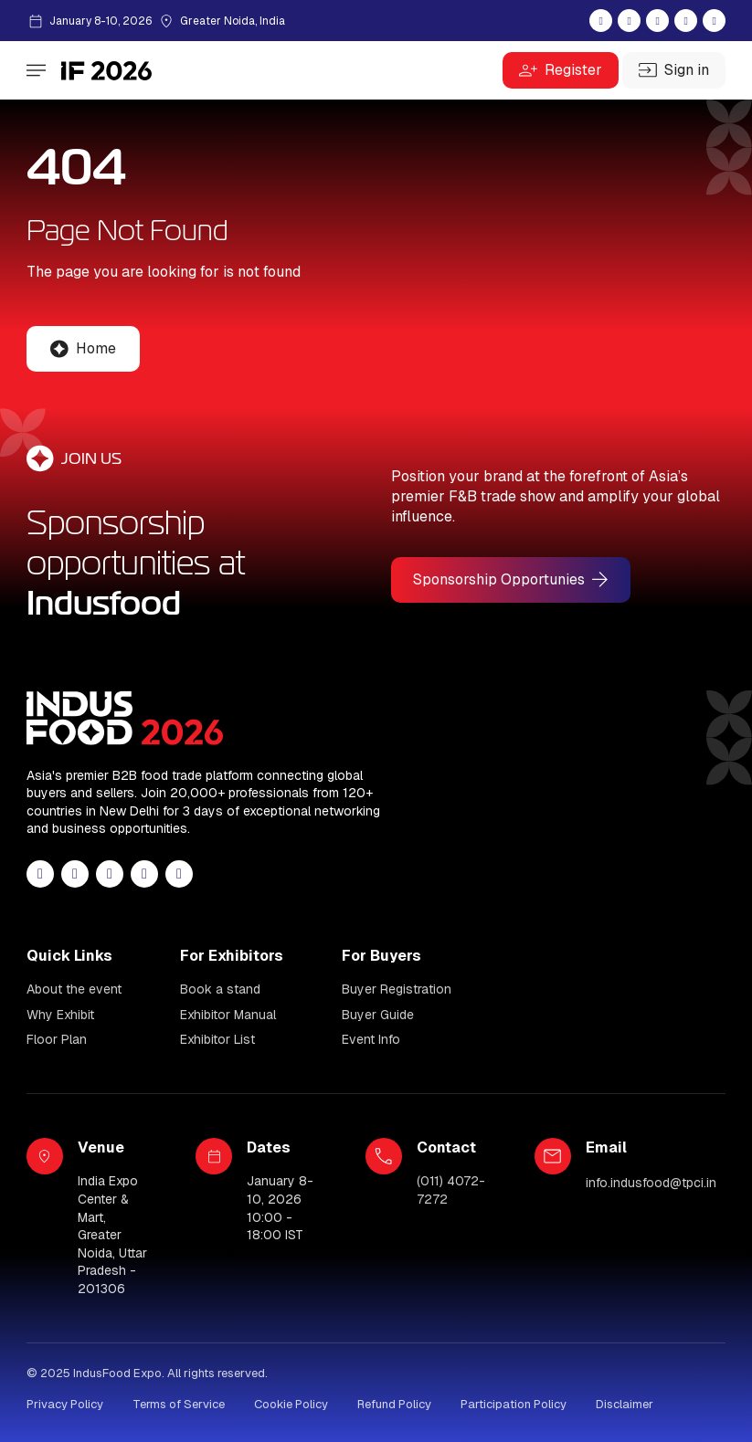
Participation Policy (514, 1404)
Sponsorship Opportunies (499, 579)
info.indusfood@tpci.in (651, 1182)
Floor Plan (56, 1039)
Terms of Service (178, 1404)
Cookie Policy (291, 1404)
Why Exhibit (60, 1014)
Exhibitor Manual (228, 1014)
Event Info (371, 1039)
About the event (74, 989)
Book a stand (220, 989)
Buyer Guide (378, 1014)
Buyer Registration (396, 989)
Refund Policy (394, 1404)
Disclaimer (624, 1404)
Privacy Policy (64, 1404)
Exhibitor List (217, 1039)
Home (96, 348)
